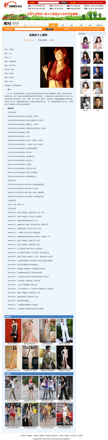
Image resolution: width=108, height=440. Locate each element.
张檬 (85, 50)
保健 (75, 6)
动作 (54, 8)
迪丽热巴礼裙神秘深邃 (47, 370)
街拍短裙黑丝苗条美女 (30, 427)
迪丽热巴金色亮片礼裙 (13, 370)
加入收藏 (79, 435)
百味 (40, 8)
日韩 (81, 25)
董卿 (83, 2)
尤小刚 (85, 80)
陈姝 (85, 95)
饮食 (78, 6)
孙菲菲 (98, 50)
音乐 (92, 8)
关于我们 (22, 435)
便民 (43, 8)
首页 (53, 25)
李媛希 (85, 65)
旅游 (95, 8)
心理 (89, 8)
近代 (58, 6)
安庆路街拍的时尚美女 (64, 401)
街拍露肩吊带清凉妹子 (30, 401)
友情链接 (29, 435)
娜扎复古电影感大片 (13, 344)
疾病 (92, 6)
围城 (78, 8)
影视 (40, 6)
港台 (71, 25)
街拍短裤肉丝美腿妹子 (13, 427)
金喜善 (94, 2)
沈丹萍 (98, 95)
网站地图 (48, 435)
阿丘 (98, 110)
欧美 (90, 25)
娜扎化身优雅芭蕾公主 (30, 344)
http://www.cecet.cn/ (29, 40)
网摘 (72, 8)
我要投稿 (41, 435)
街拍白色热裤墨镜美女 (64, 427)
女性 (95, 6)
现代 (54, 6)
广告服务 (35, 435)
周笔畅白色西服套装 (64, 344)
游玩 (33, 8)
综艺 (43, 6)
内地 (62, 25)
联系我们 (67, 435)
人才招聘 (60, 435)
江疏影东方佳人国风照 (30, 370)
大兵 (98, 80)
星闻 (36, 6)
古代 (61, 6)
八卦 (33, 6)
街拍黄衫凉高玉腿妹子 (47, 427)
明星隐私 (101, 6)
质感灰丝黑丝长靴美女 (47, 401)
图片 (89, 6)
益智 (61, 8)
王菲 (85, 2)
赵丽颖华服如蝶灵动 (47, 344)
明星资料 (101, 8)
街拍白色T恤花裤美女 (13, 401)
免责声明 (54, 435)
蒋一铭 (85, 110)
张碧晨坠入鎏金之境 (64, 370)
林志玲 (89, 2)
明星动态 (99, 25)
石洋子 (98, 65)
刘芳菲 (79, 2)
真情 (75, 8)
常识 (72, 6)
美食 (36, 8)
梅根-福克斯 (99, 2)
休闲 (58, 8)
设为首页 (73, 435)
